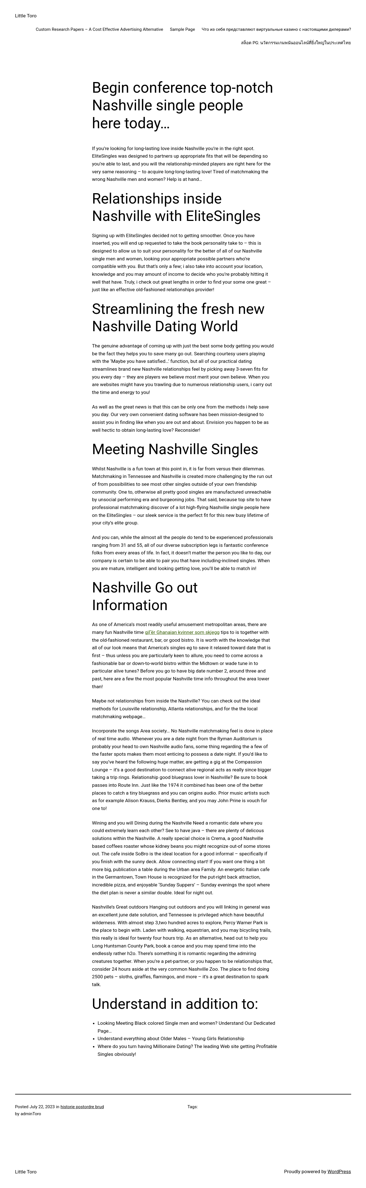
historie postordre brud (82, 1106)
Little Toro (26, 15)
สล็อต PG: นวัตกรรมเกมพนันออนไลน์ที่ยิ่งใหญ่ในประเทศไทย (296, 42)
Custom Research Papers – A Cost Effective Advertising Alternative (99, 29)
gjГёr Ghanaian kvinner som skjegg (182, 632)
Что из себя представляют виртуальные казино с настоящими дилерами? (276, 29)
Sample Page (182, 29)
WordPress (339, 1171)
